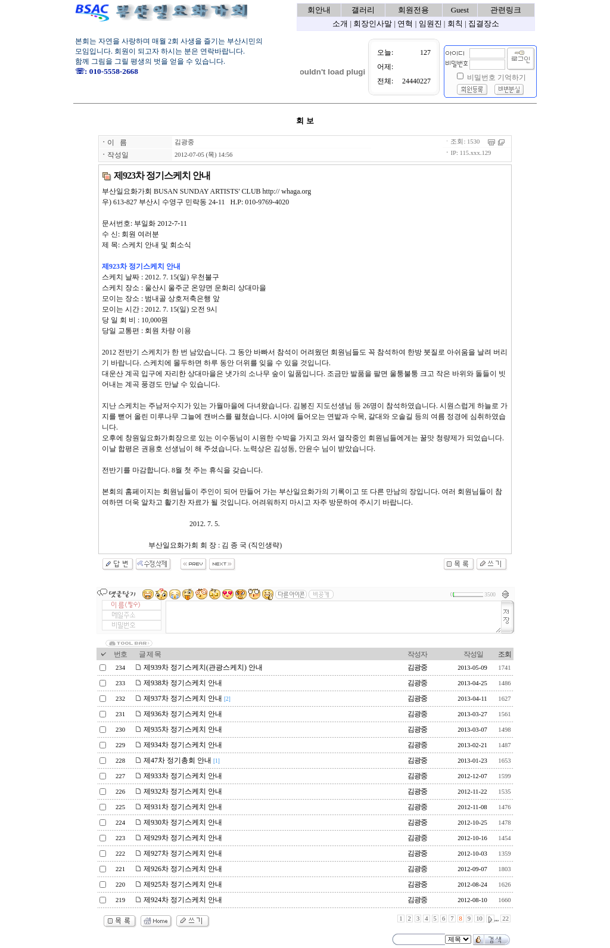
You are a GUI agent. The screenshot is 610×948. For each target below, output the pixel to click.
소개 (340, 23)
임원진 (430, 23)
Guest (460, 9)
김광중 (184, 142)
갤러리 (363, 9)
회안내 (319, 9)
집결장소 (483, 23)
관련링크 (505, 9)
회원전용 (413, 9)
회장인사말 (372, 23)
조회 (504, 654)
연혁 (405, 23)
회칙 (455, 23)
